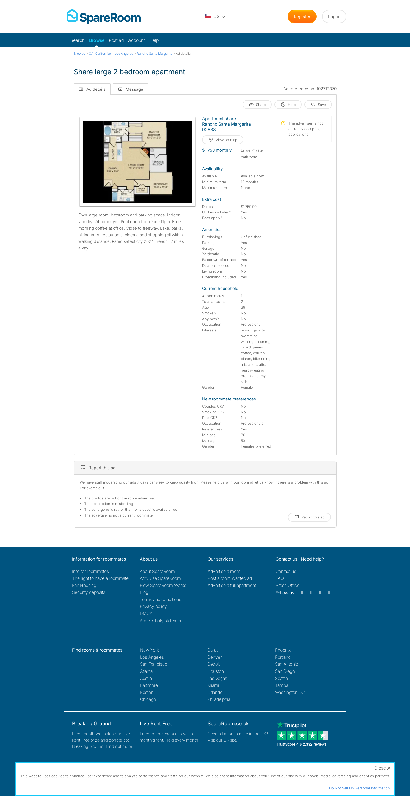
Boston (146, 692)
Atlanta (146, 671)
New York (149, 650)
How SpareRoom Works (163, 585)
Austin (146, 678)
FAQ (280, 578)
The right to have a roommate (100, 578)
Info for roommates (90, 571)
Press (287, 585)
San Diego (285, 671)
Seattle (281, 678)
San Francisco (153, 664)
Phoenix (283, 650)
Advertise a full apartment (232, 585)
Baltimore (149, 685)
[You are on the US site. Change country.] (215, 16)
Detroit (213, 664)
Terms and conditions (160, 599)
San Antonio (286, 664)
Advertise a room (224, 571)
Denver (214, 657)
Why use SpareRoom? (161, 578)
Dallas (213, 650)
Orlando (214, 692)
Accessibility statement (162, 620)
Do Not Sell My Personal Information (359, 788)
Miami (213, 685)
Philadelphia (218, 699)
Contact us (286, 571)
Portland (283, 657)
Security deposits (88, 592)
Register (302, 16)
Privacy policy (153, 606)
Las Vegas (217, 678)
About (157, 571)
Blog (144, 592)
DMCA (146, 613)
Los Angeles (152, 657)
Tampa (281, 685)
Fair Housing (84, 585)
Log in (334, 16)
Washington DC (290, 692)
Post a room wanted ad (230, 578)
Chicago (148, 699)
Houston (215, 671)
